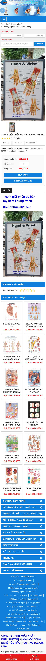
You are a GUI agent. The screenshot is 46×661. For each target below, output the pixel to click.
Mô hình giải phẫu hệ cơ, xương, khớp (23, 588)
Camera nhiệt (21, 621)
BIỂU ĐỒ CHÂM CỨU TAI (11, 325)
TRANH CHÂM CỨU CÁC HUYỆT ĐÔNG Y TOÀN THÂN (11, 359)
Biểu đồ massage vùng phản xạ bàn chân (34, 326)
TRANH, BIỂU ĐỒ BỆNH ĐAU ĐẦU (12, 456)
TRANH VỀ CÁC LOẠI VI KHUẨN (34, 423)
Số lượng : (8, 164)
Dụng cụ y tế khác (33, 618)
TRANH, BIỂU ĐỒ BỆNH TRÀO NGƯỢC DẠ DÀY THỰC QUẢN (11, 424)
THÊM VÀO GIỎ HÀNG (23, 181)
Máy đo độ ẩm (8, 621)
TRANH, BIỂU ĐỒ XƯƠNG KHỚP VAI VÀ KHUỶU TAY (34, 359)
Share (6, 143)
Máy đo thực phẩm (36, 621)
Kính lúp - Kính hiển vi (14, 618)
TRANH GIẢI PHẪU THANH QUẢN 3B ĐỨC (34, 456)
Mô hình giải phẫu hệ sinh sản (22, 592)
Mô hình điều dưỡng (17, 599)
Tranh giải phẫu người (15, 607)
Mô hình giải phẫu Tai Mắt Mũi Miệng (23, 584)
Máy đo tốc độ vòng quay (16, 625)
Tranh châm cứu (32, 607)
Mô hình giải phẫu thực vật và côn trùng (23, 614)
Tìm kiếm (39, 44)
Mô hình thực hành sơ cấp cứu (15, 595)
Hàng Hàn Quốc (36, 595)
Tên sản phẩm (6, 40)
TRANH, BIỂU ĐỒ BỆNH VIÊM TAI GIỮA (11, 391)
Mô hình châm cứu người (15, 603)
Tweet (17, 143)
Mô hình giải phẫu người (23, 581)
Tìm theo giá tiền (7, 31)
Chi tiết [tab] (6, 190)
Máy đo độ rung (23, 629)
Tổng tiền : (8, 169)
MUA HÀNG (23, 175)
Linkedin (30, 143)
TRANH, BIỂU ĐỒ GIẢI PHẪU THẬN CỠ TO (12, 489)
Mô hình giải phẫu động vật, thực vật (23, 610)
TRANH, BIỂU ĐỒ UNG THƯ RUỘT (34, 391)
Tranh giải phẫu (34, 603)
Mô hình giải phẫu (28, 577)
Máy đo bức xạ (33, 625)
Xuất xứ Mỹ (32, 599)
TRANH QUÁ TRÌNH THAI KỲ (34, 489)
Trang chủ (15, 577)
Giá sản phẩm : (10, 159)
